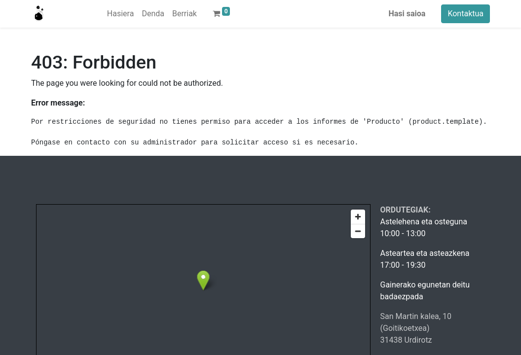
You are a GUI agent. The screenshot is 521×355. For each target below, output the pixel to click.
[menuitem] (120, 14)
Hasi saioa (407, 13)
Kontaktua (465, 13)
